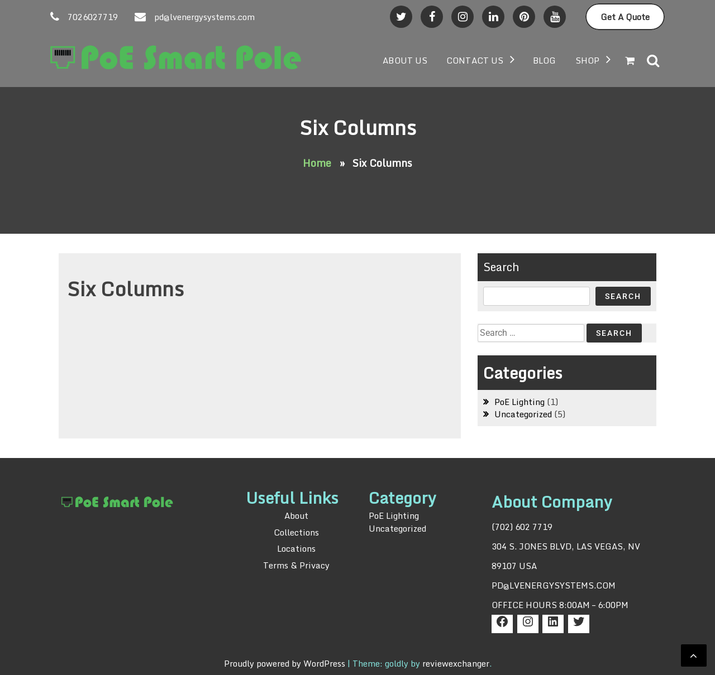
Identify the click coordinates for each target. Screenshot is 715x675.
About (296, 515)
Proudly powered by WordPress (285, 663)
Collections (296, 532)
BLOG (544, 60)
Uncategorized (523, 414)
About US (405, 60)
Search (501, 267)
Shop (587, 60)
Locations (296, 548)
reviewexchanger (455, 663)
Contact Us (474, 60)
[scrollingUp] (694, 655)
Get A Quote (625, 16)
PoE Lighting (519, 401)
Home (317, 163)
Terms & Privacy (296, 565)
